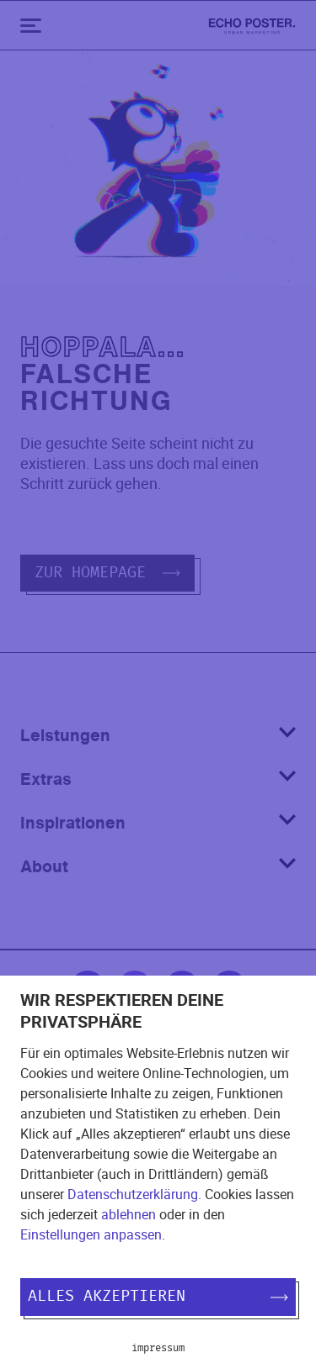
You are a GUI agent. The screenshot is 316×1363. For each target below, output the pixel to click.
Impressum (158, 1348)
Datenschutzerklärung (132, 1194)
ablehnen (128, 1214)
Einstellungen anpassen (91, 1234)
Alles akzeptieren (158, 1296)
